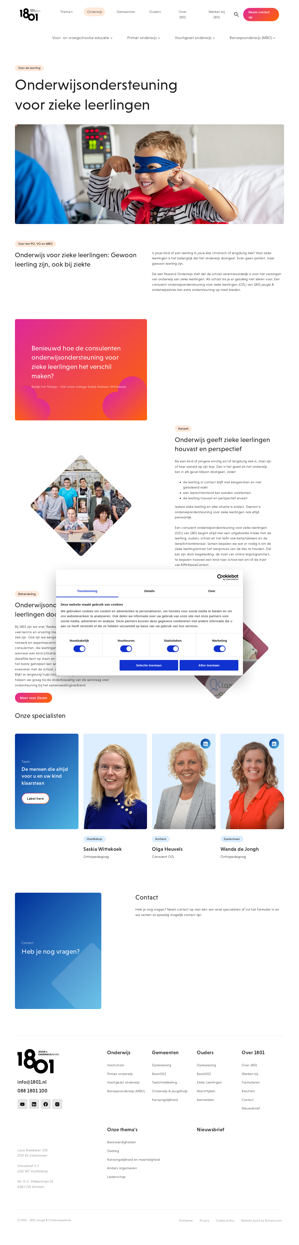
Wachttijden (206, 1091)
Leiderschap (116, 1177)
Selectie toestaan (149, 665)
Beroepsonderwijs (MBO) (126, 1091)
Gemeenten (126, 11)
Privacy (205, 1220)
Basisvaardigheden (121, 1142)
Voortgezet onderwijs (123, 1082)
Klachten (248, 1091)
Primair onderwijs (120, 1074)
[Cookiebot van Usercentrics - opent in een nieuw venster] (220, 577)
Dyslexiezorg (161, 1065)
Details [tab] (149, 591)
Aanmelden (205, 1100)
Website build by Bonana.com (261, 1220)
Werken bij (250, 1074)
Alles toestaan (209, 665)
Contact (248, 1100)
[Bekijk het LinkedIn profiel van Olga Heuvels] (206, 744)
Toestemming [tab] (87, 591)
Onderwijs (95, 11)
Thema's (66, 11)
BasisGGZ (159, 1074)
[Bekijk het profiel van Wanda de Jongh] (252, 781)
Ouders (155, 11)
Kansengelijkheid (165, 1100)
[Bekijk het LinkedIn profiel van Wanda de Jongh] (274, 744)
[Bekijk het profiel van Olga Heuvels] (184, 781)
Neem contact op (259, 14)
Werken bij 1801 (216, 14)
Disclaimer (186, 1220)
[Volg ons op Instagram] (57, 1104)
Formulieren (251, 1082)
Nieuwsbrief (251, 1108)
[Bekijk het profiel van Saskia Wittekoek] (115, 781)
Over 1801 (182, 14)
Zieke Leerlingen (209, 1082)
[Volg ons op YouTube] (22, 1104)
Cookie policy (225, 1220)
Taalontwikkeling (164, 1082)
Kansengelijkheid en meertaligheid (133, 1159)
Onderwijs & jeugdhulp (170, 1091)
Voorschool (115, 1065)
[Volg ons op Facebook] (46, 1104)
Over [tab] (212, 591)
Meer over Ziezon (33, 698)
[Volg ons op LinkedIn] (34, 1104)
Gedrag (113, 1151)
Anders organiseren (122, 1168)
